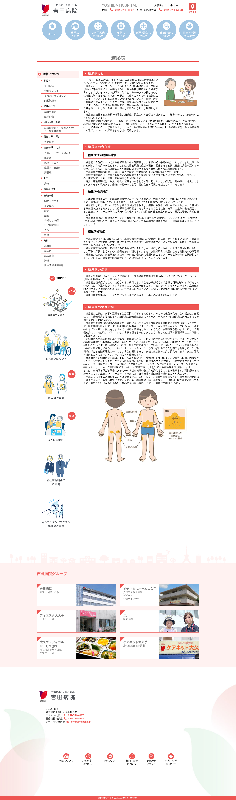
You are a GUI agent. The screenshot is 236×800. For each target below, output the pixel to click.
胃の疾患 (49, 142)
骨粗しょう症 (51, 220)
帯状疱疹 (49, 86)
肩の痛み (49, 205)
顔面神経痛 (50, 100)
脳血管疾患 (50, 111)
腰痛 (46, 215)
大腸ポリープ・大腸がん (57, 153)
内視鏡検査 (49, 189)
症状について (110, 757)
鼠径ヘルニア (51, 162)
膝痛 (46, 210)
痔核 (46, 183)
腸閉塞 (47, 158)
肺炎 (46, 260)
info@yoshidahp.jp (80, 721)
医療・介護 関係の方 (171, 759)
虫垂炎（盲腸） (52, 167)
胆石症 (47, 172)
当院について (66, 757)
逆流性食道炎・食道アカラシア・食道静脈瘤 (60, 129)
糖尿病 (47, 250)
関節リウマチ (51, 201)
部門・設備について (132, 759)
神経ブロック (51, 91)
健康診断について (151, 759)
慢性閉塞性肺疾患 (54, 265)
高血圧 (47, 246)
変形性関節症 (51, 225)
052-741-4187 (124, 10)
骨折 (46, 230)
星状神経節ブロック (55, 95)
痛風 (46, 234)
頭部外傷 (49, 116)
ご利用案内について (88, 759)
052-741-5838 (173, 10)
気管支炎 (49, 255)
